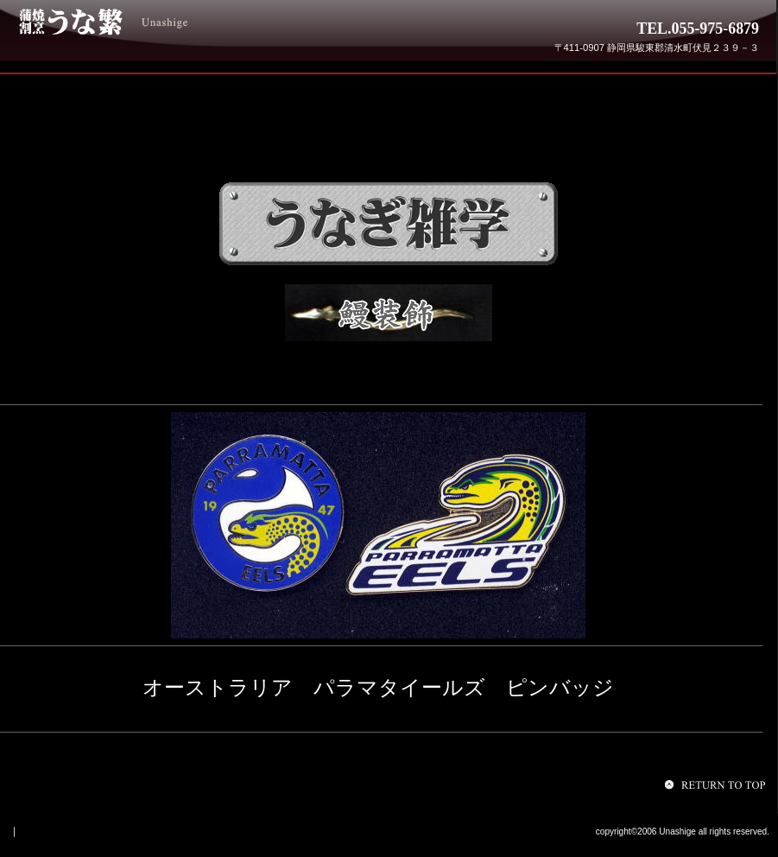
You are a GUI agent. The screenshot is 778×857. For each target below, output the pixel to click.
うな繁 (145, 21)
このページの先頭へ (717, 784)
